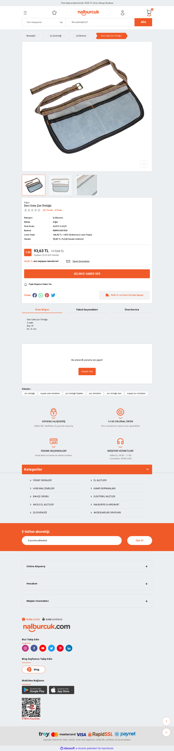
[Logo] (88, 13)
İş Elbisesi (58, 217)
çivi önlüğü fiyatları (74, 393)
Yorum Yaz (87, 371)
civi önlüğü (29, 393)
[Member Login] (123, 13)
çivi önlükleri (95, 393)
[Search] (108, 22)
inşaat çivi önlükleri (136, 393)
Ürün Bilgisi (42, 309)
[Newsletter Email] (72, 540)
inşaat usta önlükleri (50, 393)
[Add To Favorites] (144, 164)
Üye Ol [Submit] (139, 540)
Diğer (27, 202)
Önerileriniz (132, 309)
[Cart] (149, 12)
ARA (143, 22)
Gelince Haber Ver (87, 273)
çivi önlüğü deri (114, 393)
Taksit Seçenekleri (87, 309)
